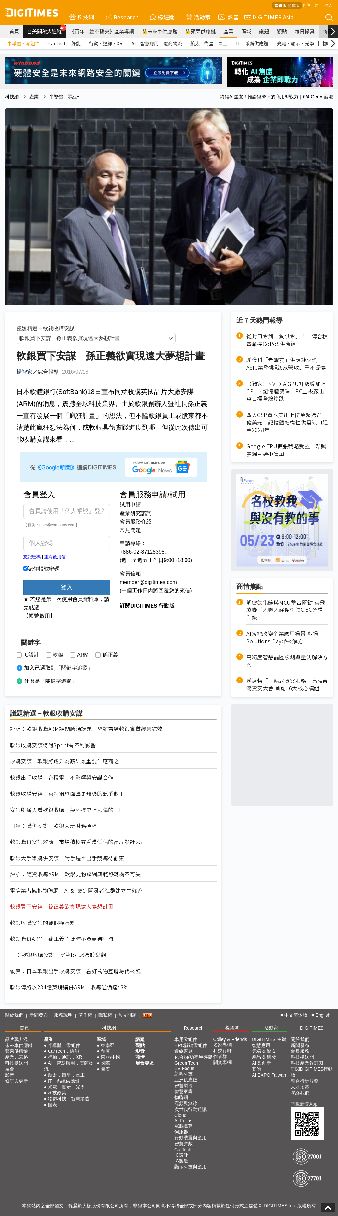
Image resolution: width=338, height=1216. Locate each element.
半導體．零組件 (23, 43)
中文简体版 (295, 1015)
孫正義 (110, 655)
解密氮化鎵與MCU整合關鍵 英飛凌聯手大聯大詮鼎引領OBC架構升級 (285, 610)
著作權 (85, 1015)
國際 (105, 1063)
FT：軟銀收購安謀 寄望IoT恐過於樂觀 (58, 955)
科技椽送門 (16, 1063)
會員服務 (300, 1051)
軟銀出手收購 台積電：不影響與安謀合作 (62, 777)
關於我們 (14, 1015)
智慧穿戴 (183, 1143)
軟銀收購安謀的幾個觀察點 (42, 923)
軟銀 (58, 655)
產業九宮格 (16, 1057)
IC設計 (31, 655)
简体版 (294, 5)
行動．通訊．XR (106, 43)
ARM (83, 655)
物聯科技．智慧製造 (68, 1098)
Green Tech (186, 1063)
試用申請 (130, 504)
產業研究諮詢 (136, 513)
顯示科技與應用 (190, 1166)
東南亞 (108, 1045)
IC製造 (181, 1160)
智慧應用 (261, 1045)
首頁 (14, 31)
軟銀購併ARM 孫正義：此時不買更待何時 (62, 938)
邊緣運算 (183, 1051)
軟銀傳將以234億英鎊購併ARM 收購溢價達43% (69, 987)
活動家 (198, 17)
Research (122, 17)
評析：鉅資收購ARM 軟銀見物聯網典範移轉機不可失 (75, 874)
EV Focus (184, 1068)
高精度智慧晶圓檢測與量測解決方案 (287, 661)
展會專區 (144, 1063)
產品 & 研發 (264, 1057)
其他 (256, 1069)
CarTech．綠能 (64, 43)
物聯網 (181, 1097)
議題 (264, 31)
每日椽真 (305, 31)
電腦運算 (183, 1125)
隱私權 (105, 1015)
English (322, 1015)
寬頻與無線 (185, 1103)
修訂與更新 (16, 1081)
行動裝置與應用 (190, 1137)
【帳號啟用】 (39, 616)
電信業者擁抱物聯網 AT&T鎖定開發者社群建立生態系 (76, 890)
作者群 (220, 1056)
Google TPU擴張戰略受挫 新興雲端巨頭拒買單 (286, 450)
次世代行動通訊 (190, 1109)
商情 (327, 31)
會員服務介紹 (136, 521)
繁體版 (280, 5)
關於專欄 (222, 1062)
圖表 (52, 1104)
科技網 (81, 17)
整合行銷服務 (305, 1081)
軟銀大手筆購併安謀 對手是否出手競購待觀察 (67, 858)
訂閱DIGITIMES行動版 (312, 1072)
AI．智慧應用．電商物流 (156, 43)
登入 (329, 5)
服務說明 (63, 1015)
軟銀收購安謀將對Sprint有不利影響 (53, 745)
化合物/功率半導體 (193, 1057)
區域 (246, 31)
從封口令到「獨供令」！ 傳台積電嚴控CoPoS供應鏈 (287, 340)
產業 (228, 31)
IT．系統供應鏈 (252, 43)
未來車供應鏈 (159, 31)
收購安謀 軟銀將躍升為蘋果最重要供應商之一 (67, 761)
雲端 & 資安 (264, 1051)
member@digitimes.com (148, 582)
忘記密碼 (32, 556)
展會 (9, 1069)
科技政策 (57, 1092)
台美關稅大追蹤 (46, 30)
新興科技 (183, 1073)
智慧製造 (183, 1085)
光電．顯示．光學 (295, 43)
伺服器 (181, 1131)
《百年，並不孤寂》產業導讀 (102, 31)
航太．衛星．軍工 (208, 43)
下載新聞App (304, 1104)
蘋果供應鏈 (200, 31)
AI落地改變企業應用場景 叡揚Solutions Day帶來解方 (282, 637)
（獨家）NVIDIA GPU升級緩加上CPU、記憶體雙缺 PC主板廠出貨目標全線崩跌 (286, 391)
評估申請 (310, 5)
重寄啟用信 (55, 556)
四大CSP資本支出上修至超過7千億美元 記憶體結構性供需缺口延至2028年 (287, 422)
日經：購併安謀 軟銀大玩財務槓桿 (53, 825)
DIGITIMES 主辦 (269, 1039)
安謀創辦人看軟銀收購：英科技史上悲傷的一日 (67, 810)
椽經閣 (162, 17)
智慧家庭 (183, 1091)
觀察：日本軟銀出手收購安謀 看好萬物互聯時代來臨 (75, 971)
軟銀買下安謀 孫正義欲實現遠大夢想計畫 (62, 906)
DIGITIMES (312, 1028)
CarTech (182, 1149)
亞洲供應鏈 (185, 1079)
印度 (105, 1051)
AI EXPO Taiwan (269, 1075)
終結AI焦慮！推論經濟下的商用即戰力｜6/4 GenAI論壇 (276, 96)
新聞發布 (38, 1015)
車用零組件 (185, 1039)
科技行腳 (222, 1050)
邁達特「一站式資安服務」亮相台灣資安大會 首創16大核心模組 (287, 684)
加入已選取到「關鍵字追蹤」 (58, 668)
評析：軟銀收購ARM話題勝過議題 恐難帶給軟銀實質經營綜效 (86, 729)
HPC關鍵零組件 (190, 1045)
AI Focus (183, 1120)
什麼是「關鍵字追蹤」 (50, 681)
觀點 (282, 31)
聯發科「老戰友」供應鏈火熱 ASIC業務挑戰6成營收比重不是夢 (286, 363)
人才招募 (300, 1086)
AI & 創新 (261, 1063)
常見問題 (130, 530)
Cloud (180, 1115)
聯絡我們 (300, 1092)
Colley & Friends (230, 1039)
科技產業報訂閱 (307, 1063)
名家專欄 (222, 1044)
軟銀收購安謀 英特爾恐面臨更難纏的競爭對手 (67, 793)
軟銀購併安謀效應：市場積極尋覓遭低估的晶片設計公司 (78, 842)
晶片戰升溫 (16, 1039)
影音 (227, 17)
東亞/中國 (110, 1057)
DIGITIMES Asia (269, 17)
